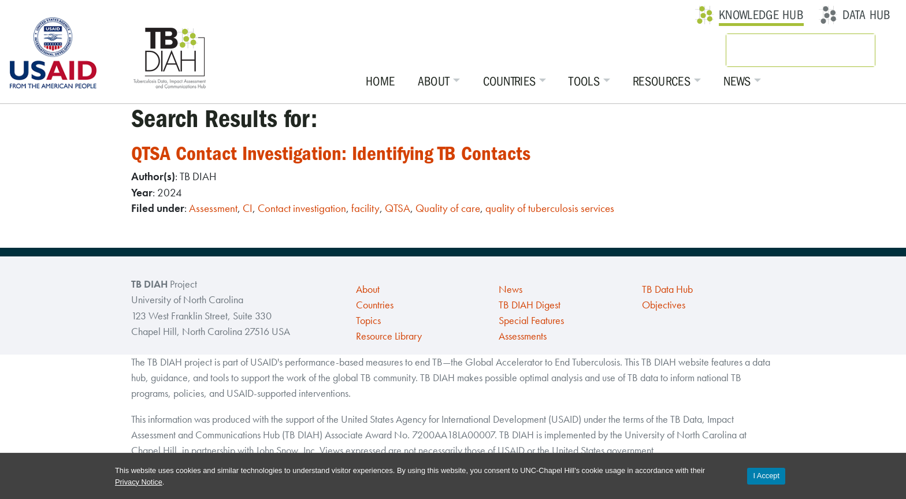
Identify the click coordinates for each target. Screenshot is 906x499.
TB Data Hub (667, 289)
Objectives (663, 305)
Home (380, 81)
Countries (509, 81)
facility (365, 207)
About (434, 81)
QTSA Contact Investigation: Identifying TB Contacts (332, 153)
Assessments (523, 336)
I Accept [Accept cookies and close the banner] (766, 475)
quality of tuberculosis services (549, 207)
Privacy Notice (138, 482)
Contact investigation (302, 207)
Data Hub (866, 15)
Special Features (531, 320)
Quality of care (447, 207)
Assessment (213, 207)
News (737, 81)
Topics (368, 320)
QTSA (397, 207)
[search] (785, 50)
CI (248, 207)
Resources (662, 81)
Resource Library (389, 336)
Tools (584, 81)
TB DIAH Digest (529, 305)
